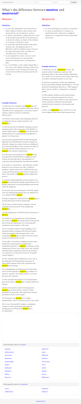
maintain (8, 371)
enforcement (9, 352)
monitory (45, 388)
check (44, 368)
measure (8, 349)
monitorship (9, 361)
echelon (44, 358)
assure (7, 364)
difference (45, 377)
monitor (52, 9)
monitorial (10, 13)
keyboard (8, 368)
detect (44, 374)
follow (7, 374)
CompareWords (7, 2)
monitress (8, 358)
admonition (9, 391)
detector (8, 377)
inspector (45, 349)
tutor (43, 352)
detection (8, 355)
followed (45, 355)
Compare (73, 2)
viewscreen (46, 361)
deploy (44, 371)
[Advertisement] (20, 88)
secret (7, 388)
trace (43, 364)
